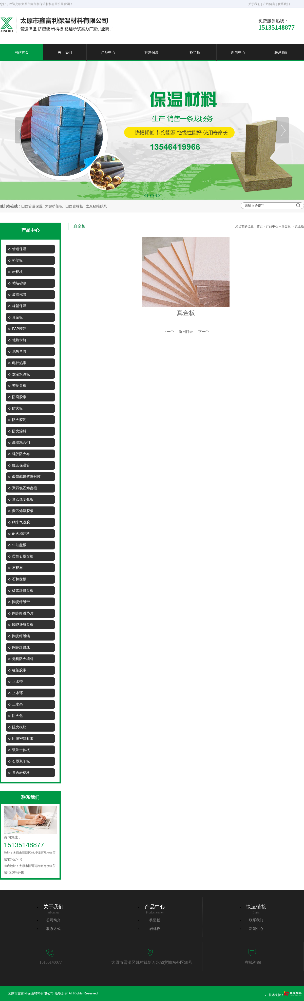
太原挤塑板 (54, 206)
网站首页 (21, 52)
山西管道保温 (32, 206)
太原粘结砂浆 (96, 206)
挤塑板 (194, 52)
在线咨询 (253, 962)
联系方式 (53, 929)
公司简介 (53, 920)
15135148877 (51, 962)
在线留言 (269, 4)
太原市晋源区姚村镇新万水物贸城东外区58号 (151, 962)
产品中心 (108, 52)
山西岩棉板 (74, 206)
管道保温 (151, 52)
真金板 (286, 226)
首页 (260, 226)
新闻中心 (238, 52)
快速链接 (256, 906)
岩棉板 (154, 929)
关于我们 (254, 4)
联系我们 (284, 4)
